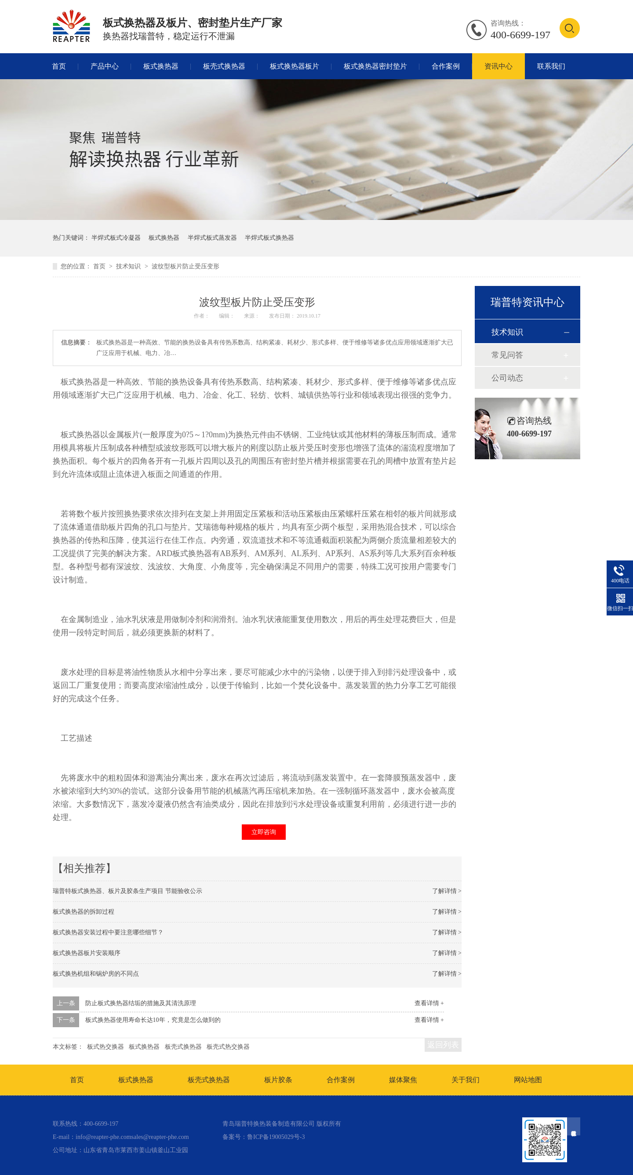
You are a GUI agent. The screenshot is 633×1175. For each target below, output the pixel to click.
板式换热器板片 (294, 66)
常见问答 (507, 355)
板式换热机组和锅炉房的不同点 (96, 973)
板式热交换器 (105, 1046)
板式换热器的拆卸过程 (83, 911)
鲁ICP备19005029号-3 (276, 1137)
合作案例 (446, 66)
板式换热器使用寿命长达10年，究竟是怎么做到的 (153, 1020)
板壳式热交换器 (228, 1046)
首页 (59, 66)
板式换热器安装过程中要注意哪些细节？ (108, 932)
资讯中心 (498, 66)
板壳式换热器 (224, 66)
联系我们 (551, 66)
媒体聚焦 (403, 1079)
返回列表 (443, 1044)
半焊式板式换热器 (269, 237)
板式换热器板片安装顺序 (86, 953)
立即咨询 (263, 832)
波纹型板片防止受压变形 (185, 266)
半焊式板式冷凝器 (116, 237)
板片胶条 (278, 1079)
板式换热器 (160, 66)
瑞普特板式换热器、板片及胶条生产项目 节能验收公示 (127, 891)
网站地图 (528, 1079)
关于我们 (465, 1079)
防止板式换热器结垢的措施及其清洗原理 (140, 1003)
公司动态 (507, 377)
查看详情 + (429, 1003)
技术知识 (129, 266)
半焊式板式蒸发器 (212, 237)
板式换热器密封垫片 (375, 66)
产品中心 (105, 66)
